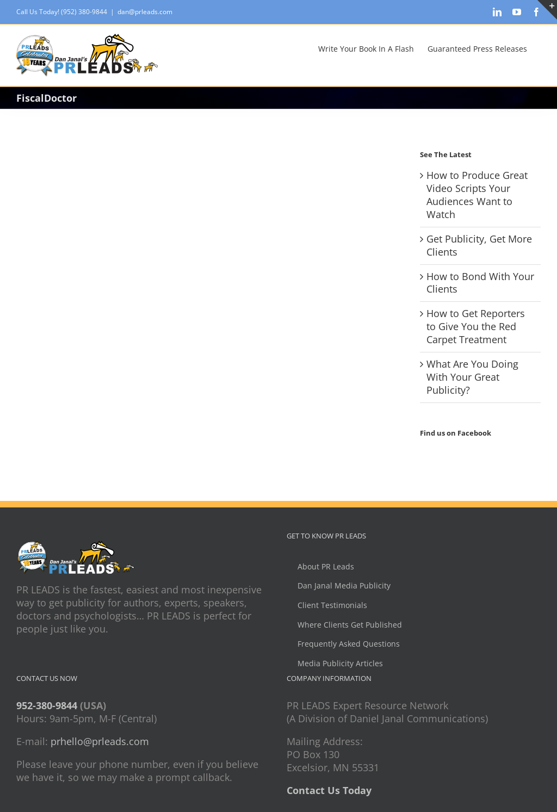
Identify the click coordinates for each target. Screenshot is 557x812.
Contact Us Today (329, 790)
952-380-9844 (46, 705)
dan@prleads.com (144, 11)
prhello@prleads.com (100, 741)
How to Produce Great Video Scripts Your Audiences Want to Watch (477, 195)
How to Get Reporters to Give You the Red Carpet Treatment (475, 326)
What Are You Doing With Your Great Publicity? (472, 376)
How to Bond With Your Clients (480, 283)
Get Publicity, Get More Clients (479, 245)
